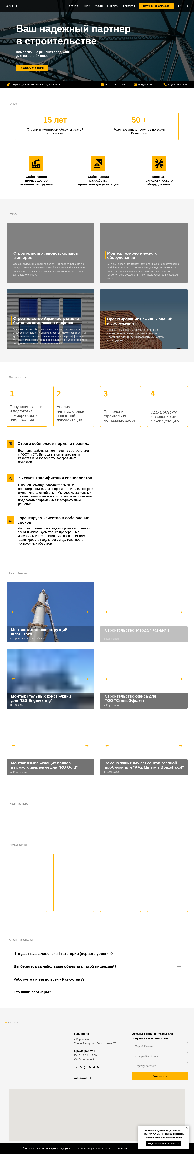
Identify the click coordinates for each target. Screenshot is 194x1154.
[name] (160, 1046)
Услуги (98, 6)
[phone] (160, 1066)
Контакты (129, 6)
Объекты (113, 6)
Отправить (160, 1076)
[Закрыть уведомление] (187, 1128)
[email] (160, 1056)
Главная (73, 6)
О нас (86, 6)
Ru (186, 6)
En (179, 6)
